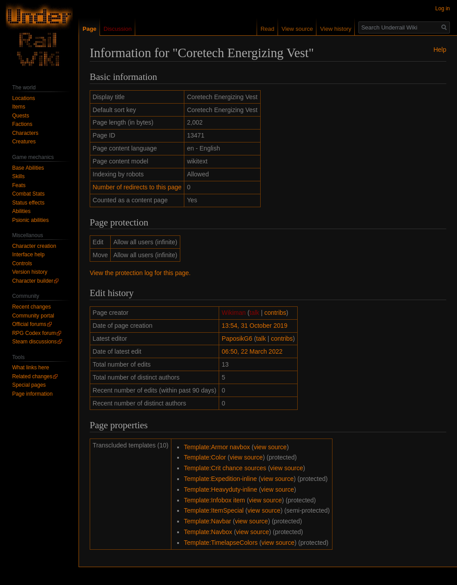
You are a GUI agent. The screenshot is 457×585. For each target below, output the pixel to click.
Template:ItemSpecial (214, 510)
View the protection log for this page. (140, 272)
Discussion (118, 28)
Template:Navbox (208, 531)
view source (270, 447)
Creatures (24, 141)
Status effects (28, 203)
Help (439, 49)
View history (335, 28)
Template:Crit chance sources (225, 468)
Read (267, 28)
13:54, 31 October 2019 (254, 325)
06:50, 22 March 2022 (252, 351)
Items (18, 107)
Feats (18, 185)
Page (89, 28)
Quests (20, 116)
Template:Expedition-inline (220, 478)
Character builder (32, 281)
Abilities (21, 211)
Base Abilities (28, 168)
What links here (30, 367)
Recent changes (31, 307)
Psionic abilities (30, 220)
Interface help (28, 254)
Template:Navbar (207, 521)
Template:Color (205, 457)
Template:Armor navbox (217, 447)
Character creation (34, 246)
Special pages (29, 385)
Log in (442, 8)
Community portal (33, 316)
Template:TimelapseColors (221, 542)
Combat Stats (28, 194)
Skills (18, 176)
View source (297, 28)
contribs (275, 312)
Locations (23, 98)
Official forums (29, 324)
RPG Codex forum (34, 333)
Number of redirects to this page (137, 187)
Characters (25, 133)
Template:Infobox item (214, 500)
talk (254, 312)
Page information (32, 394)
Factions (22, 124)
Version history (29, 272)
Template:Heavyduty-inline (220, 489)
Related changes (32, 376)
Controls (22, 263)
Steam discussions (34, 341)
